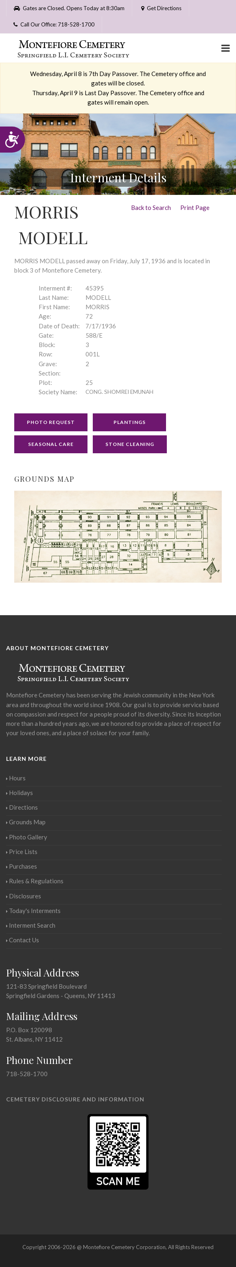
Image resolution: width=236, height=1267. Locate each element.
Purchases (21, 866)
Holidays (19, 792)
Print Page (195, 207)
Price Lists (21, 851)
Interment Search (30, 925)
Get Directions (160, 8)
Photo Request (51, 422)
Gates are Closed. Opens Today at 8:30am (69, 8)
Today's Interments (33, 910)
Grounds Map (26, 822)
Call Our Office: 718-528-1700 (53, 24)
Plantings (130, 422)
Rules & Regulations (34, 881)
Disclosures (23, 896)
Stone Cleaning (129, 444)
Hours (16, 778)
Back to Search (151, 207)
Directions (22, 807)
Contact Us (22, 940)
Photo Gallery (26, 837)
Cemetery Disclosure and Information (75, 1099)
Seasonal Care (51, 444)
